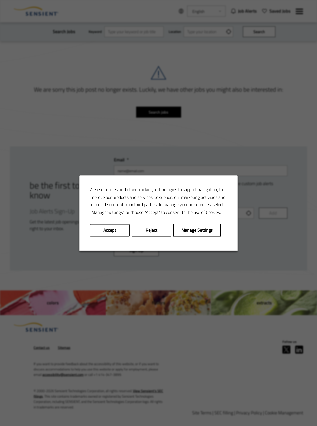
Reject (151, 230)
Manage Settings (197, 230)
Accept (109, 230)
